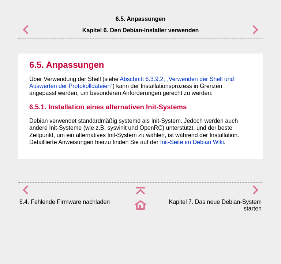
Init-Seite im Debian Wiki (192, 142)
